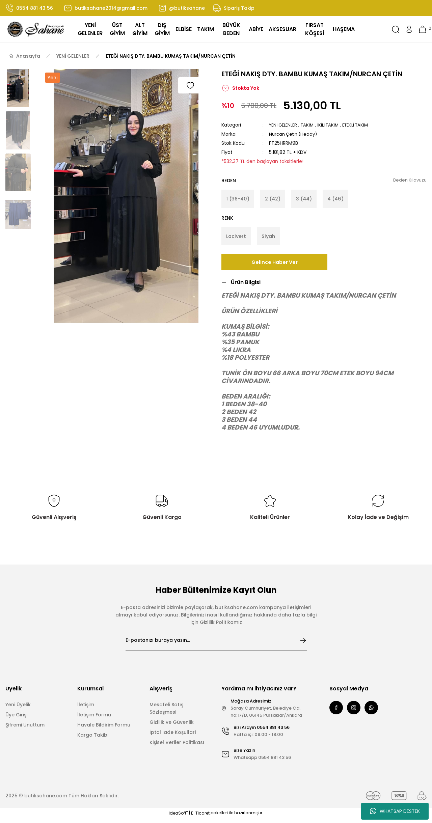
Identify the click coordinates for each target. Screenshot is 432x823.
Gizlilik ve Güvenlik (172, 727)
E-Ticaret (200, 818)
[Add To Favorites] (190, 85)
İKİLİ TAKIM (333, 124)
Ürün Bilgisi (246, 287)
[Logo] (35, 29)
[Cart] (422, 29)
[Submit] (303, 645)
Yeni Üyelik (18, 709)
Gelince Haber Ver (274, 267)
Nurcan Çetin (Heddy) (295, 134)
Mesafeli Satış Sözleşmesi (166, 713)
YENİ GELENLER (284, 124)
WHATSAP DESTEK (395, 811)
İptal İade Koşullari (173, 737)
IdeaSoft (178, 818)
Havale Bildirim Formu (103, 729)
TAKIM (311, 124)
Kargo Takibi (92, 740)
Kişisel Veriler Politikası (177, 747)
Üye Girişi (16, 719)
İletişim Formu (94, 719)
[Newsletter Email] (216, 645)
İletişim (85, 709)
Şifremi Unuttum (25, 729)
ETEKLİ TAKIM (362, 124)
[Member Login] (409, 29)
